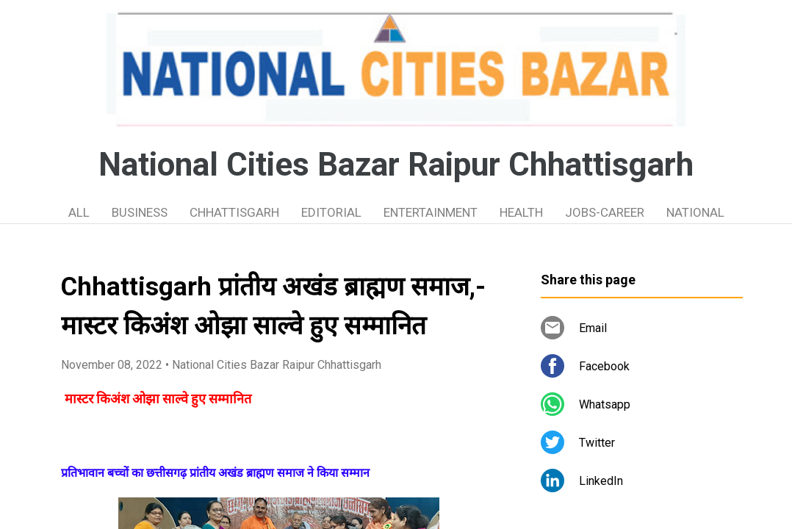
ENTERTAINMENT (431, 212)
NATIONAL (695, 212)
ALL (79, 212)
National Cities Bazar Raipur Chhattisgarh (396, 164)
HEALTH (521, 212)
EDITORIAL (331, 212)
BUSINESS (140, 212)
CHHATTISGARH (234, 212)
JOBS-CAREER (604, 212)
